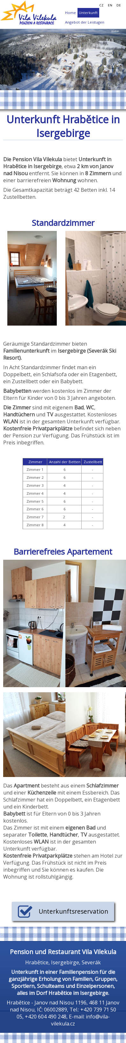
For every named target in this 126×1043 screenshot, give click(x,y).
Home (70, 12)
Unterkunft (88, 12)
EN (110, 5)
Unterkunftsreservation (63, 911)
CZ (101, 5)
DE (118, 5)
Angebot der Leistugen (84, 22)
